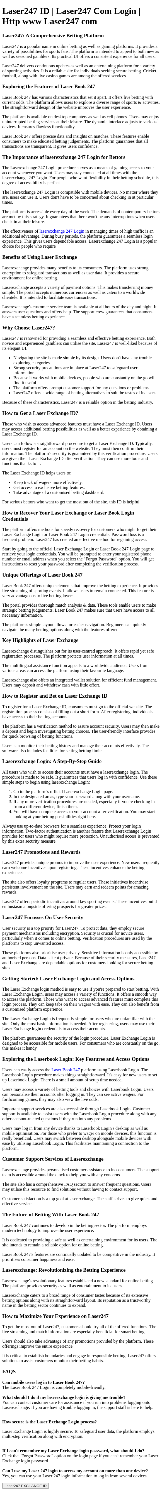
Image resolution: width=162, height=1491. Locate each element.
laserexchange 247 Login (61, 231)
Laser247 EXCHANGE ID (25, 1486)
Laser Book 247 (65, 1069)
